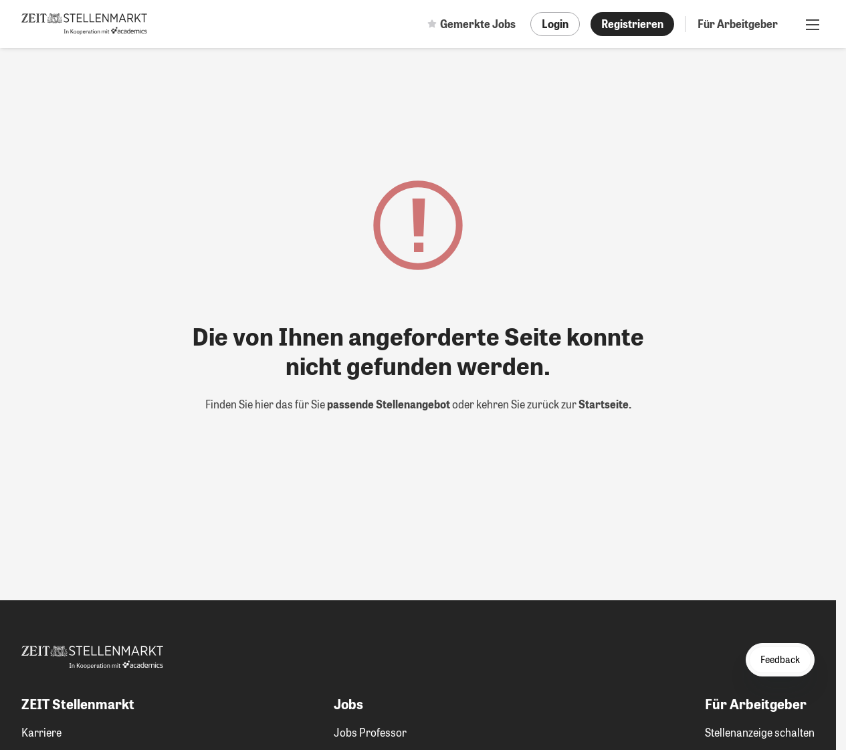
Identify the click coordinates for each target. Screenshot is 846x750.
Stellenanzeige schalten (760, 732)
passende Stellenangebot (389, 404)
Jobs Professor (370, 732)
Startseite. (604, 404)
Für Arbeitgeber (738, 24)
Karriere (41, 732)
